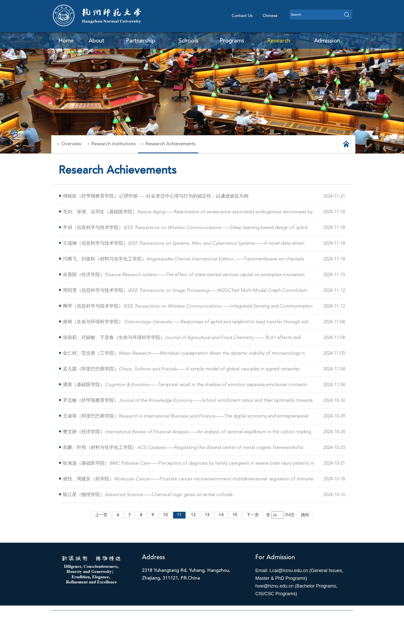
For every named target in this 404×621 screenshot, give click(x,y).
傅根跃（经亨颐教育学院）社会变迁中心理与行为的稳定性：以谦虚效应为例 (155, 196)
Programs (232, 41)
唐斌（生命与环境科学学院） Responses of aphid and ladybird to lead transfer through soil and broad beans (185, 323)
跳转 (305, 515)
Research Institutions (113, 144)
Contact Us (242, 16)
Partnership (140, 41)
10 (165, 515)
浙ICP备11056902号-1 (202, 617)
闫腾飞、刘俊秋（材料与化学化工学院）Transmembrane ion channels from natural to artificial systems (183, 260)
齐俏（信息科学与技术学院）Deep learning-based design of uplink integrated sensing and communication (185, 228)
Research (278, 41)
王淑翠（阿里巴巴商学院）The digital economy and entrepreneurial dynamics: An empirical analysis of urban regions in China (185, 417)
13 (207, 515)
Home (66, 41)
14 (221, 515)
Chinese (270, 16)
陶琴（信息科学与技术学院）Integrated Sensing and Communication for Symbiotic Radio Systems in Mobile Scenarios (188, 307)
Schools (188, 41)
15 (235, 515)
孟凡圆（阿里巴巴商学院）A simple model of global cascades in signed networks (181, 369)
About (96, 41)
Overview (71, 144)
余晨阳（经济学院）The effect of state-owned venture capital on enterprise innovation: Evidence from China (184, 276)
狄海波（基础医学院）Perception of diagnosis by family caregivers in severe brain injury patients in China (188, 464)
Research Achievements (170, 144)
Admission (327, 41)
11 (179, 515)
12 (193, 515)
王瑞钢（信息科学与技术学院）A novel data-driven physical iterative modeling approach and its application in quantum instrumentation (183, 244)
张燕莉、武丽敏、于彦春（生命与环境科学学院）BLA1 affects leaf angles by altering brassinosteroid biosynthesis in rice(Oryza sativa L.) (182, 338)
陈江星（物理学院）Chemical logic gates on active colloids (148, 494)
